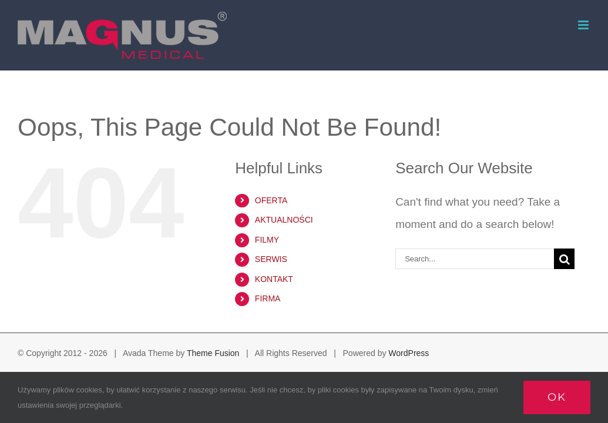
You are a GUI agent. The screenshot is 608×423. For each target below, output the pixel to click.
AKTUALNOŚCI (284, 219)
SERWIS (271, 259)
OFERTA (271, 200)
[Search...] (474, 259)
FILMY (267, 239)
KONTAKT (274, 279)
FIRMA (268, 298)
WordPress (408, 353)
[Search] (564, 259)
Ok (556, 397)
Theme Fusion (213, 353)
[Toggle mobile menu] (584, 25)
